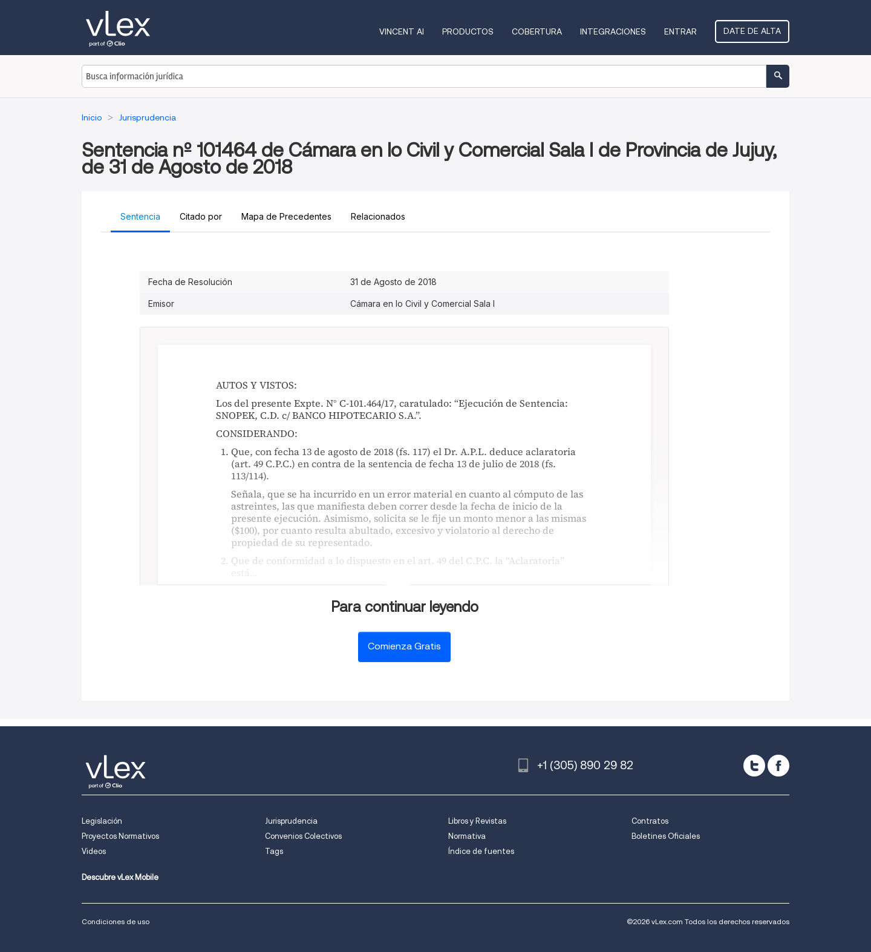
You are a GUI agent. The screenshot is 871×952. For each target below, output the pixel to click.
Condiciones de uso (115, 921)
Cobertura (537, 31)
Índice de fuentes (481, 851)
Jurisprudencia (291, 821)
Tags (274, 851)
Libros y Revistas (477, 821)
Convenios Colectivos (303, 836)
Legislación (102, 821)
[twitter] (754, 765)
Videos (94, 851)
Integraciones (613, 31)
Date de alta (752, 31)
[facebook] (778, 765)
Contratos (649, 821)
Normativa (467, 836)
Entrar (680, 31)
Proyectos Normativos (120, 836)
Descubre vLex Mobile (120, 877)
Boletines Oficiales (665, 836)
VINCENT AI (401, 31)
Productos (468, 31)
